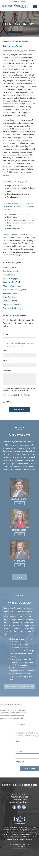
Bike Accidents (9, 267)
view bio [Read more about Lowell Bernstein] (20, 509)
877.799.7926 (23, 797)
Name (5, 334)
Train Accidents (10, 296)
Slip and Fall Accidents (13, 304)
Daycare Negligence (11, 278)
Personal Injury (12, 262)
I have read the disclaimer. (18, 394)
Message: (7, 370)
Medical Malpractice (12, 285)
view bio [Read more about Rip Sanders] (20, 553)
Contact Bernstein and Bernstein (16, 234)
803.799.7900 (22, 2)
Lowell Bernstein (19, 506)
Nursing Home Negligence (14, 289)
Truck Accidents (10, 300)
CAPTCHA (7, 402)
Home (5, 41)
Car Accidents (9, 274)
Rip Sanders (19, 550)
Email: (6, 360)
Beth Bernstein (19, 528)
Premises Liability (11, 293)
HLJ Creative (22, 848)
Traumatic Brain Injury (12, 308)
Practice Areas (13, 41)
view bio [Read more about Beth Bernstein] (20, 531)
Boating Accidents (11, 270)
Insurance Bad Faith (11, 282)
